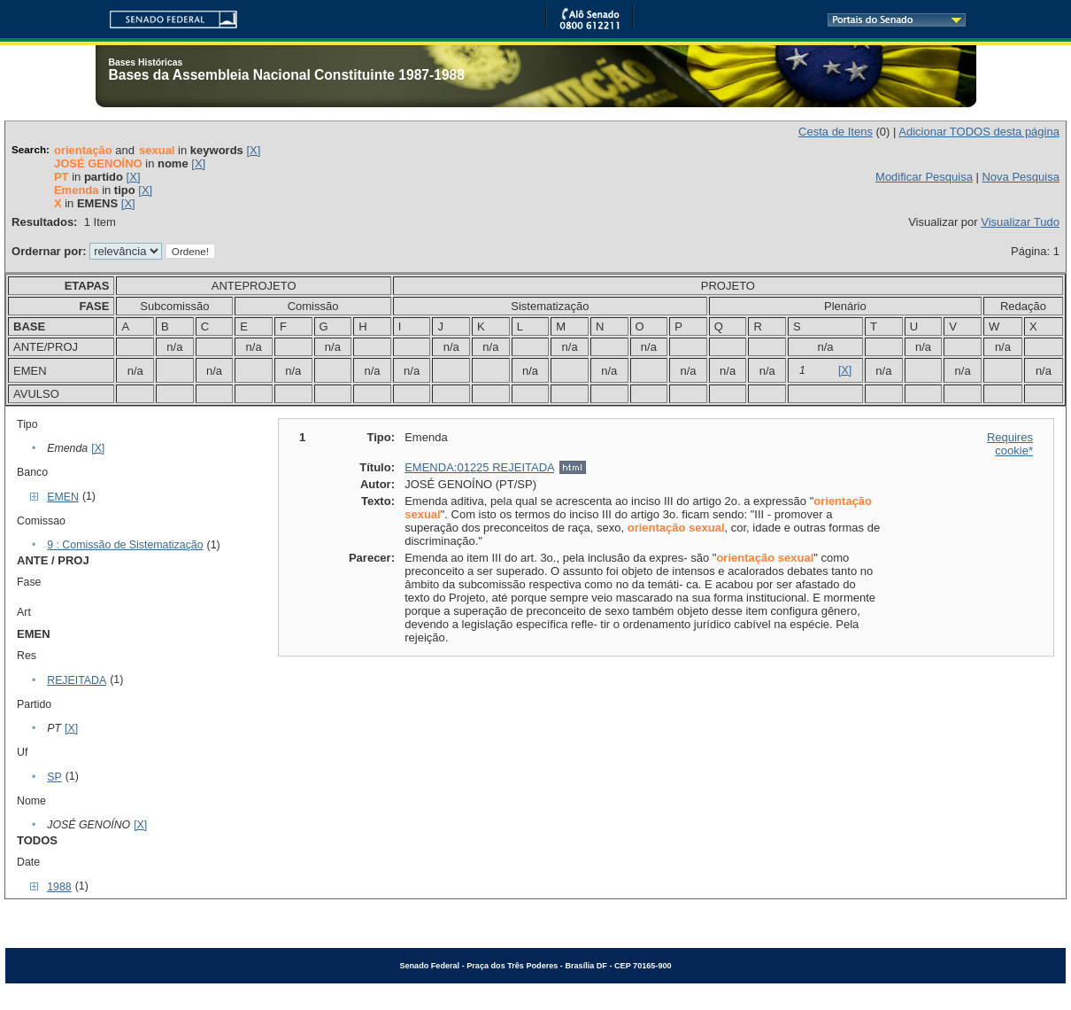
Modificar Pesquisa (924, 176)
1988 (59, 887)
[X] (253, 150)
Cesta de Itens (835, 131)
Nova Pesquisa (1020, 176)
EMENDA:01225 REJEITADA (479, 467)
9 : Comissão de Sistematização (125, 545)
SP (54, 777)
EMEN (63, 497)
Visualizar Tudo (1020, 222)
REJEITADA (76, 680)
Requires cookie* (1010, 444)
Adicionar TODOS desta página (978, 131)
